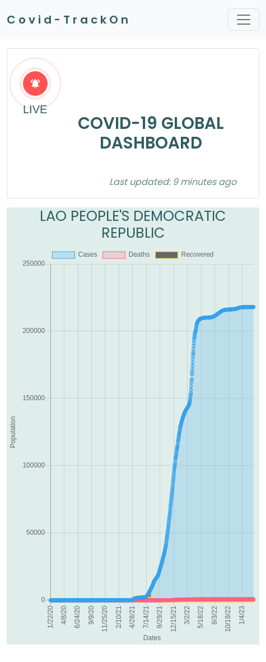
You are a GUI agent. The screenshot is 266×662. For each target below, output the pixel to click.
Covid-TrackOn (69, 19)
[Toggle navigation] (243, 19)
